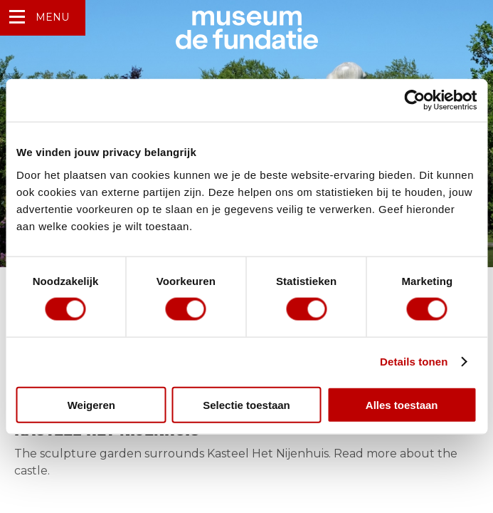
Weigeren (91, 404)
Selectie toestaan (246, 404)
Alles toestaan (402, 404)
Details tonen (413, 362)
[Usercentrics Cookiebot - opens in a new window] (414, 100)
